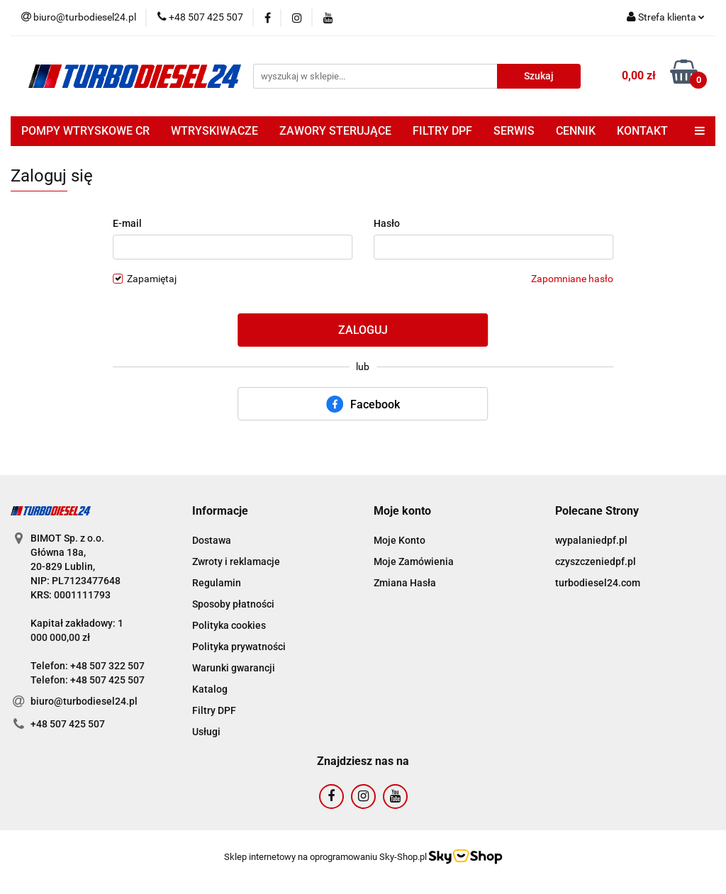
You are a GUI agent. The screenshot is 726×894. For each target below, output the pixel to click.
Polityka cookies (229, 625)
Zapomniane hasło (572, 278)
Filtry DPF (214, 710)
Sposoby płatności (233, 604)
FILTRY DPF (442, 131)
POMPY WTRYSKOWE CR (85, 131)
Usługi (206, 731)
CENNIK (576, 131)
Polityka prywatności (239, 646)
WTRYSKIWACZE (214, 131)
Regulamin (216, 582)
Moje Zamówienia (414, 561)
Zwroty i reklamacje (236, 561)
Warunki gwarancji (233, 668)
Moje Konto (399, 540)
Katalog (210, 689)
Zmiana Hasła (405, 582)
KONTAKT (642, 131)
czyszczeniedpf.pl (595, 561)
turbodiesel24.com (597, 582)
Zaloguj (363, 330)
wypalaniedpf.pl (591, 540)
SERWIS (514, 131)
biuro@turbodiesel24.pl (84, 701)
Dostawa (211, 540)
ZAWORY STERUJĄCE (335, 131)
